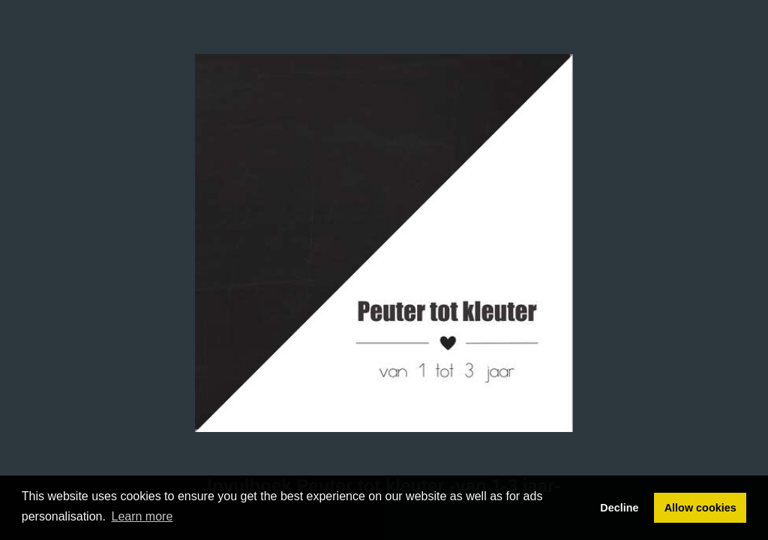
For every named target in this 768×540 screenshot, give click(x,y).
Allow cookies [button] (700, 508)
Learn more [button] (142, 516)
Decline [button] (619, 508)
